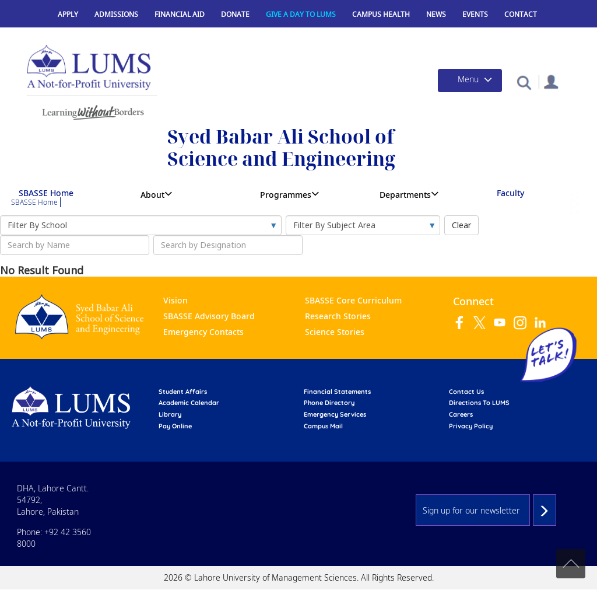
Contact (520, 14)
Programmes (285, 194)
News (436, 14)
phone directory (329, 403)
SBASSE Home (46, 192)
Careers (461, 414)
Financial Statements (337, 391)
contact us (466, 391)
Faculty (510, 192)
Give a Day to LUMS (301, 14)
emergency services (335, 414)
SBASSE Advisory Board (209, 316)
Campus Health (381, 14)
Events (475, 14)
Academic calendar (189, 403)
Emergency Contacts (203, 331)
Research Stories (338, 316)
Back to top (570, 563)
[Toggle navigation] (470, 80)
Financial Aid (179, 14)
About (152, 194)
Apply (68, 14)
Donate (235, 14)
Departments (405, 194)
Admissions (116, 14)
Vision (175, 300)
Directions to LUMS (479, 403)
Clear (461, 225)
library (170, 414)
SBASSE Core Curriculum (353, 300)
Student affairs (183, 391)
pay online (175, 426)
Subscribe (544, 510)
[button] (524, 82)
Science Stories (334, 331)
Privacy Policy (471, 426)
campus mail (323, 426)
